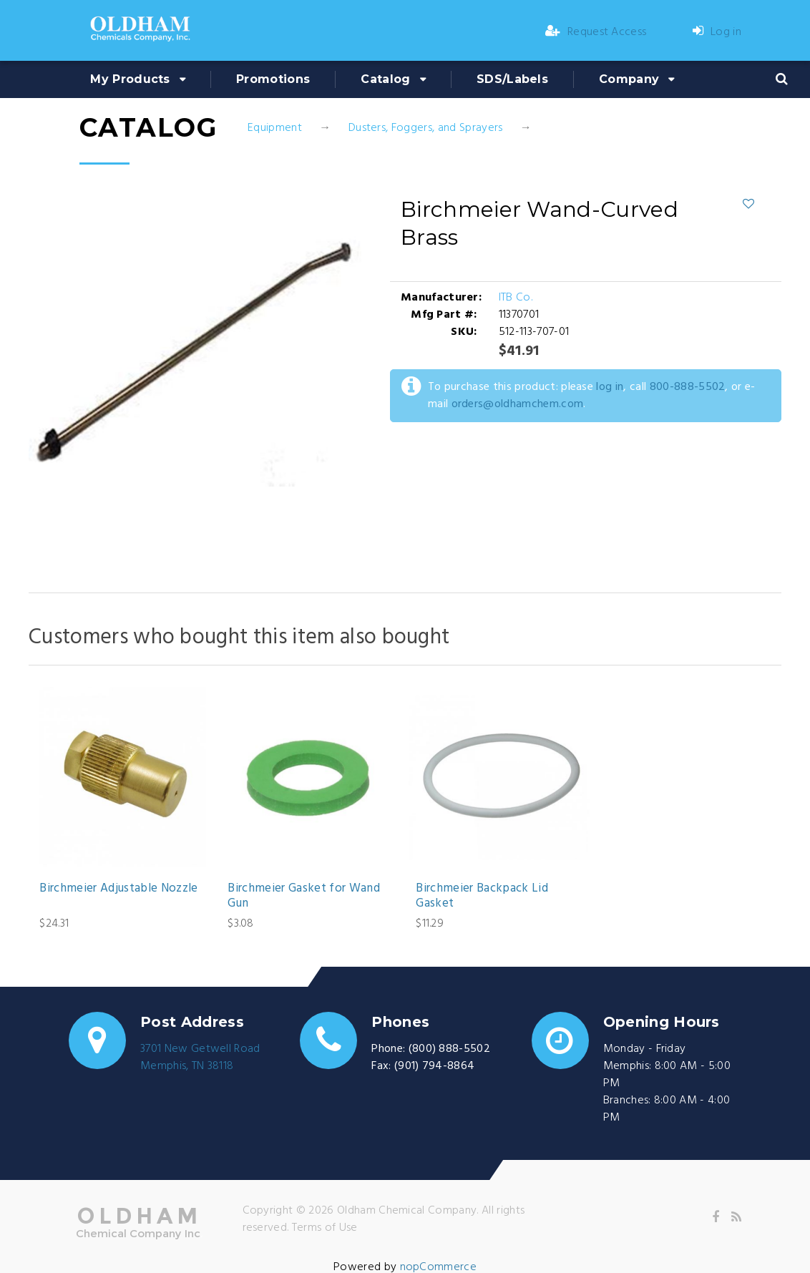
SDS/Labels (512, 79)
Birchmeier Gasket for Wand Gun (304, 896)
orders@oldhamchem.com (518, 404)
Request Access (596, 32)
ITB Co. (515, 297)
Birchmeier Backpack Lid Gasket (482, 896)
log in (609, 387)
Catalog (385, 79)
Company (629, 79)
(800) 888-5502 (449, 1049)
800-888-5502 (688, 387)
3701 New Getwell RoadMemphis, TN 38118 (200, 1058)
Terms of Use (325, 1228)
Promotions (273, 79)
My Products (130, 79)
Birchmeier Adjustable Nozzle (118, 889)
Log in (717, 32)
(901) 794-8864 (434, 1066)
